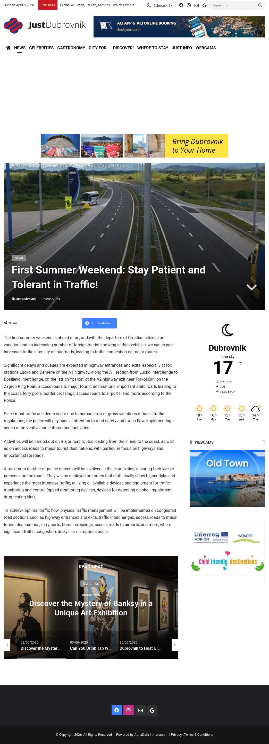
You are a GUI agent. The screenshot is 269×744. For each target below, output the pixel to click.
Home (18, 165)
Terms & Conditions (198, 735)
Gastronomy (71, 47)
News (20, 47)
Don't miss (91, 583)
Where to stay (152, 47)
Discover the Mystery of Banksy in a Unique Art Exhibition (91, 608)
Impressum (160, 735)
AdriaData (141, 735)
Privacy (176, 735)
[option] (91, 607)
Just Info (182, 47)
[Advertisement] (134, 93)
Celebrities (41, 47)
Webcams (206, 47)
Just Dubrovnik (25, 299)
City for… (99, 47)
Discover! (123, 47)
